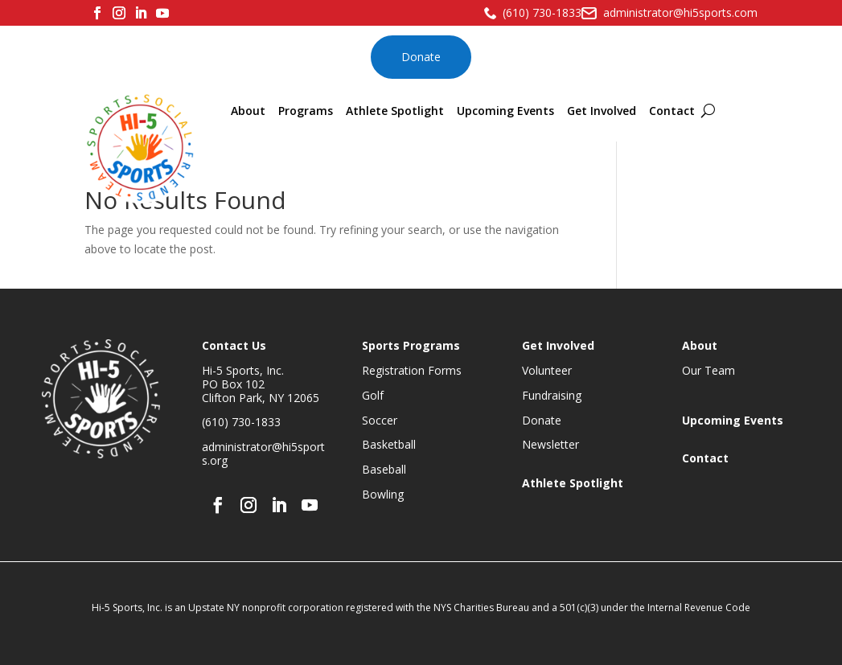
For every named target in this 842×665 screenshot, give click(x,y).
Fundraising (551, 395)
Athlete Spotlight (395, 110)
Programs (305, 110)
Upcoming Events (505, 110)
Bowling (383, 494)
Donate (421, 56)
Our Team (708, 370)
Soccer (379, 420)
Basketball (389, 444)
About (248, 110)
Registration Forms (412, 370)
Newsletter (550, 444)
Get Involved (601, 110)
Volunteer (547, 370)
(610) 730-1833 (542, 12)
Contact (672, 110)
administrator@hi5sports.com (680, 12)
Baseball (384, 469)
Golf (373, 395)
